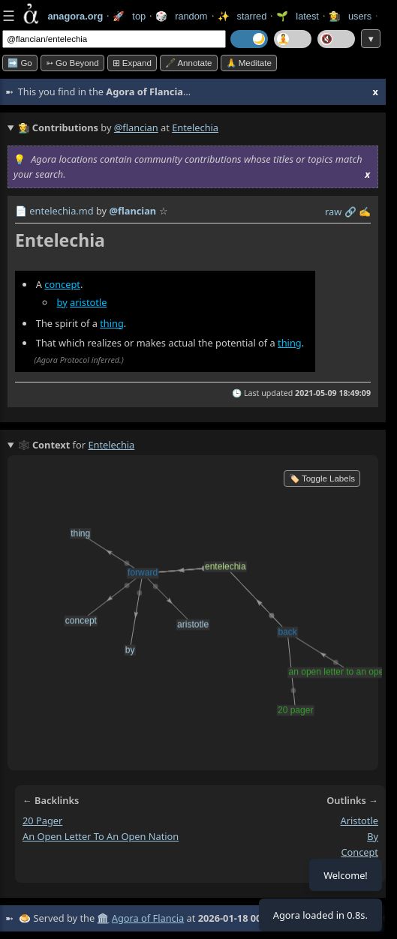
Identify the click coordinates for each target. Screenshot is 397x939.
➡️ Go (20, 63)
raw (333, 211)
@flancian (136, 127)
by (62, 302)
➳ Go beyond (72, 63)
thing (112, 323)
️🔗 (350, 211)
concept (62, 284)
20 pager (42, 820)
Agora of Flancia (148, 918)
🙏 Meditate (249, 63)
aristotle (88, 302)
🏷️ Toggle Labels (322, 478)
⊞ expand (132, 63)
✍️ (365, 211)
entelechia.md (61, 211)
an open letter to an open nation (101, 836)
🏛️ (103, 918)
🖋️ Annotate (188, 63)
